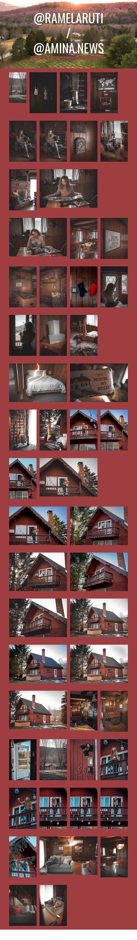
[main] (68, 34)
